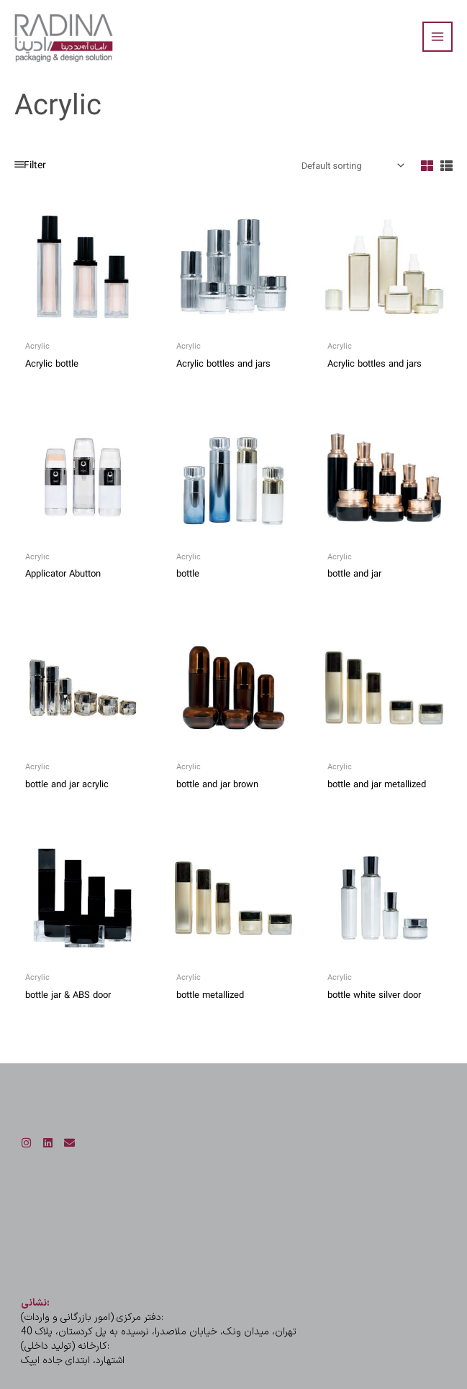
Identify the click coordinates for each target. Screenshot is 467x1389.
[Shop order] (351, 166)
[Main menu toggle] (437, 37)
